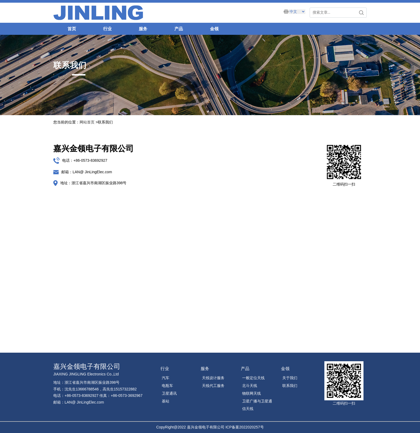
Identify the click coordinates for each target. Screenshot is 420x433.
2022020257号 (251, 427)
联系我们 (289, 385)
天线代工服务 (213, 385)
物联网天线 (251, 393)
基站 (165, 401)
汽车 (165, 378)
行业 (107, 29)
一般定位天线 (253, 378)
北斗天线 (249, 385)
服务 (143, 29)
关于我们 (289, 378)
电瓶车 (167, 385)
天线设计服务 (213, 378)
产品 (178, 29)
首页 (72, 29)
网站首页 (87, 122)
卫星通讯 (169, 393)
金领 (214, 29)
